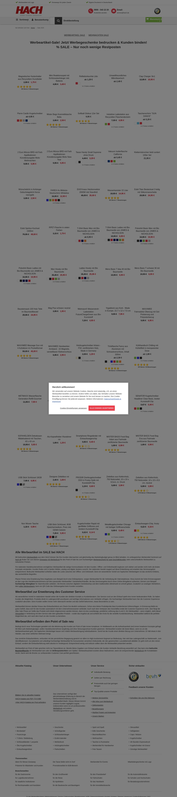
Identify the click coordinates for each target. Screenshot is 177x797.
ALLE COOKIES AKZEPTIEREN (101, 408)
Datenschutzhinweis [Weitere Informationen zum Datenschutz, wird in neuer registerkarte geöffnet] (111, 399)
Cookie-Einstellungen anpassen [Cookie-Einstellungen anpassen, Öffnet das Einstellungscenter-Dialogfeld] (73, 408)
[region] (88, 398)
